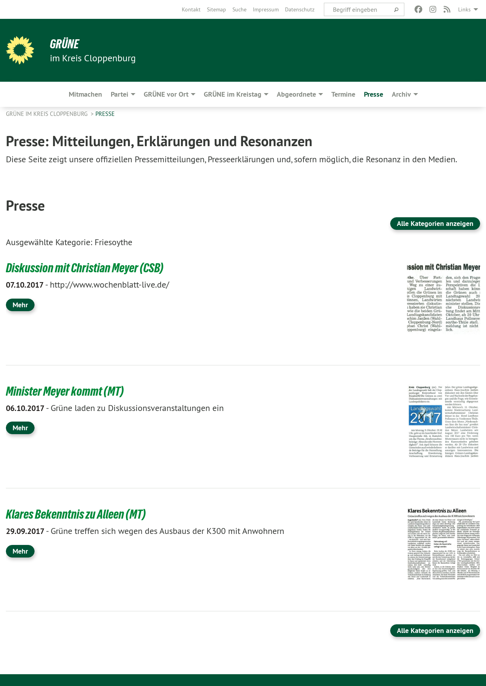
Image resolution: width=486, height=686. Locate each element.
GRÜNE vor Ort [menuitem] (166, 94)
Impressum (266, 9)
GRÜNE (64, 44)
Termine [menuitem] (343, 94)
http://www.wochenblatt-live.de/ (87, 284)
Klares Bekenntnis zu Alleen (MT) (76, 514)
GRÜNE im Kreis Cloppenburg (47, 113)
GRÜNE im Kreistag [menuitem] (232, 94)
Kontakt (191, 9)
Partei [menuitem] (119, 94)
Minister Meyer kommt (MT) (65, 391)
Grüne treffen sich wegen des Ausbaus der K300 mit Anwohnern (145, 530)
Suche (239, 9)
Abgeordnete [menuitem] (296, 94)
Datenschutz (299, 9)
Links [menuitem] (464, 9)
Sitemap (216, 9)
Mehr (20, 304)
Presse (105, 113)
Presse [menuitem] (373, 94)
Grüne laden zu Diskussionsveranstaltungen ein (115, 407)
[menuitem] (191, 9)
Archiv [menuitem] (401, 94)
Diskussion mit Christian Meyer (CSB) (84, 268)
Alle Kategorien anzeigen (435, 223)
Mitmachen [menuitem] (85, 94)
